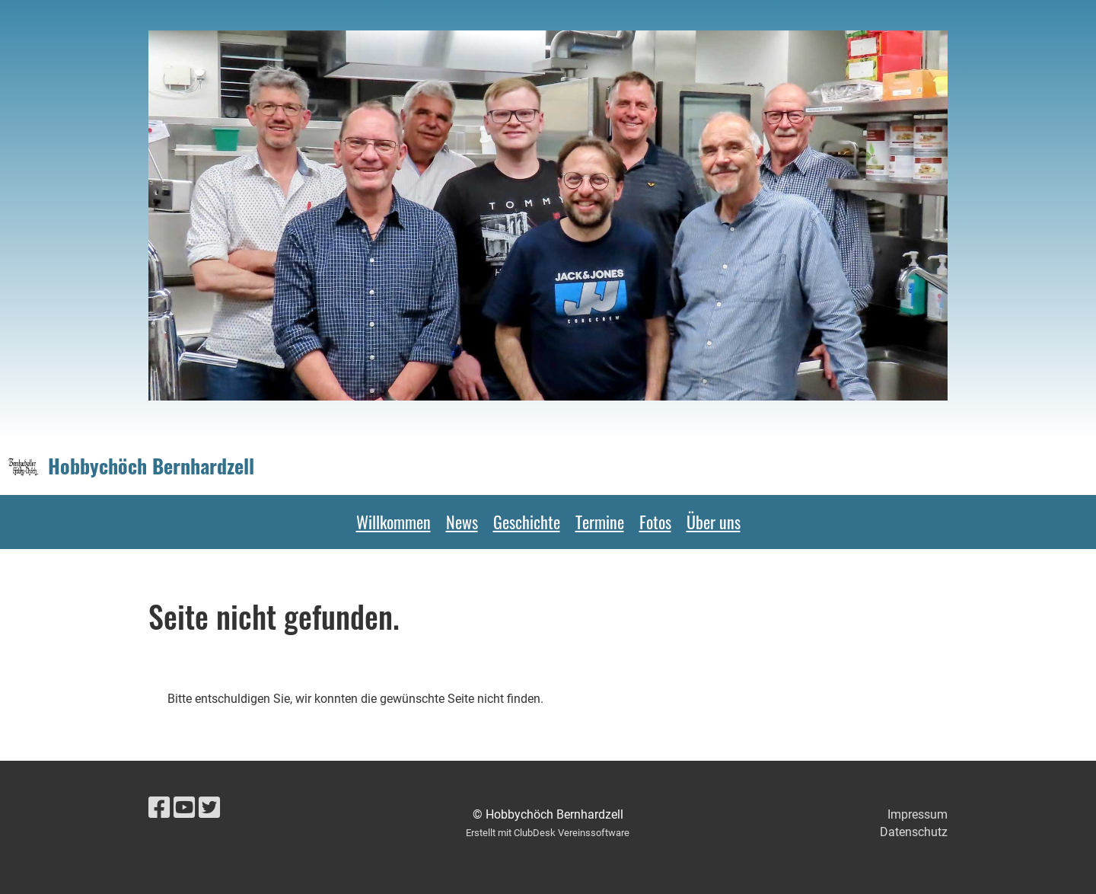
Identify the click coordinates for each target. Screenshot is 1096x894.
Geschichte (526, 521)
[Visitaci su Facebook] (159, 807)
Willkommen (393, 521)
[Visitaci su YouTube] (184, 807)
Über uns (714, 521)
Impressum (917, 814)
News (462, 521)
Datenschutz (914, 832)
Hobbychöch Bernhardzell (151, 466)
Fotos (655, 521)
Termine (599, 521)
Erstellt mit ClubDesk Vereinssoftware (547, 832)
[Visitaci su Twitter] (209, 807)
